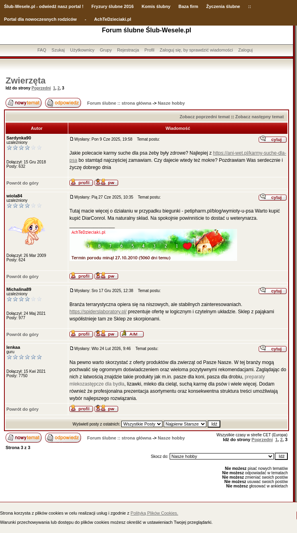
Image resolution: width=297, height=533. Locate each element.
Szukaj (58, 50)
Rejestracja (128, 50)
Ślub (9, 6)
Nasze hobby (171, 103)
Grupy (106, 50)
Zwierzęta (26, 81)
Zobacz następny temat (259, 116)
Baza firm (188, 6)
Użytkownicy (82, 50)
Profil (149, 50)
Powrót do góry (22, 183)
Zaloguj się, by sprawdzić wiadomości (196, 50)
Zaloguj (245, 50)
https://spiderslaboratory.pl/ (98, 311)
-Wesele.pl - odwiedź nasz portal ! (48, 6)
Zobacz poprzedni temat (205, 116)
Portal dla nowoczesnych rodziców (40, 19)
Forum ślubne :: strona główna (119, 103)
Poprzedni (41, 88)
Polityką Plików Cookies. (154, 513)
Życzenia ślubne (223, 6)
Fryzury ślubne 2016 (112, 6)
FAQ (42, 50)
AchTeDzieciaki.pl (112, 19)
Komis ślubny (156, 6)
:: (249, 6)
